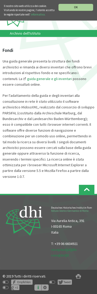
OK (76, 7)
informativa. (38, 14)
